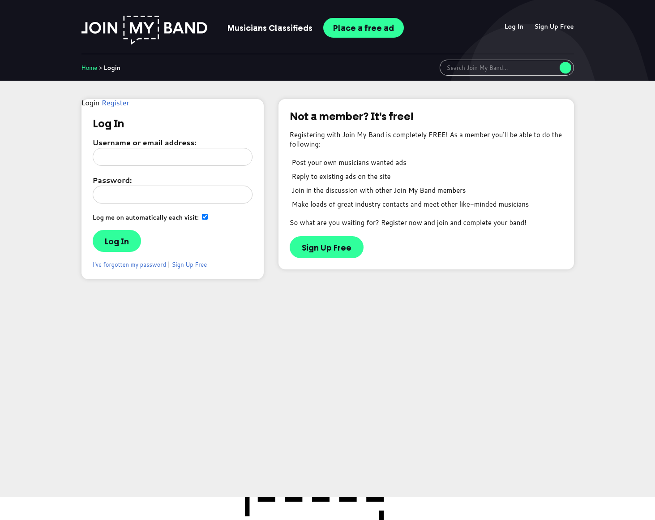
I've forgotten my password (130, 264)
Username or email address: (145, 142)
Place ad (363, 28)
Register (115, 102)
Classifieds (270, 28)
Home (89, 68)
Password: (112, 180)
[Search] (565, 68)
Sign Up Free (554, 26)
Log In (513, 26)
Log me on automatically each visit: (150, 217)
